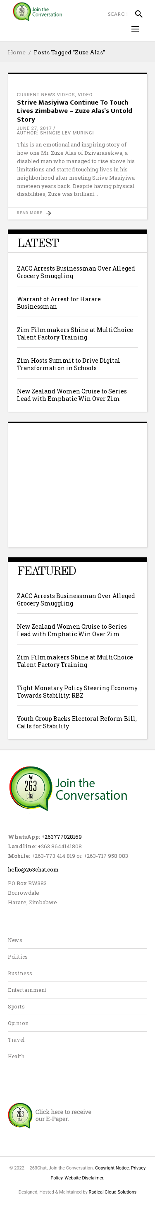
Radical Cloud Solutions (113, 1192)
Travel (16, 1039)
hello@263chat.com (33, 869)
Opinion (18, 1023)
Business (20, 973)
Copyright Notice (112, 1168)
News (15, 940)
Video (85, 95)
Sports (16, 1006)
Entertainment (27, 989)
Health (16, 1056)
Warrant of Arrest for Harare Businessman (59, 302)
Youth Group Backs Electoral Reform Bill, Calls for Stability (77, 722)
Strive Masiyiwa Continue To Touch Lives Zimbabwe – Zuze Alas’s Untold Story (74, 111)
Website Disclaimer (83, 1178)
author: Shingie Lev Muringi (55, 133)
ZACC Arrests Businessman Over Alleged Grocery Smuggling (76, 272)
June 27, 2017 (34, 128)
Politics (18, 956)
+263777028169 (61, 836)
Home (17, 52)
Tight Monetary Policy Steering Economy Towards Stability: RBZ (77, 691)
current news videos (46, 95)
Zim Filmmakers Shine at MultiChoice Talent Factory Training (75, 333)
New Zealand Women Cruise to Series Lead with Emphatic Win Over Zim (72, 395)
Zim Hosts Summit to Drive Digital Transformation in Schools (68, 364)
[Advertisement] (77, 484)
